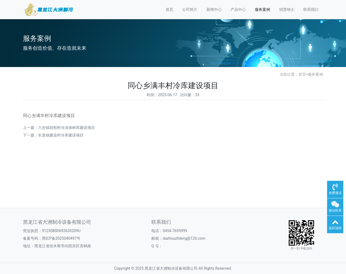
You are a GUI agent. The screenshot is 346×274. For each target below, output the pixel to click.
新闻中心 (214, 9)
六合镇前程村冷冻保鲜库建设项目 (66, 127)
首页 (169, 9)
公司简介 (189, 9)
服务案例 (262, 9)
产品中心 (238, 9)
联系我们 (310, 9)
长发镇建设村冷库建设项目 (61, 135)
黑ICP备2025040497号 (61, 238)
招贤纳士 (286, 9)
